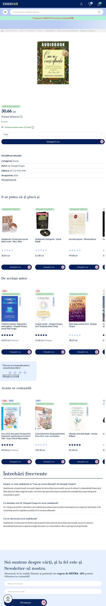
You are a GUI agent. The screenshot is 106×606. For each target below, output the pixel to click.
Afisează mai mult (8, 179)
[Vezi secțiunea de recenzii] (7, 250)
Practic (40, 31)
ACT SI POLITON (13, 170)
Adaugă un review (10, 376)
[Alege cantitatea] (53, 134)
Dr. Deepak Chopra (13, 166)
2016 (9, 175)
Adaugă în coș (20, 267)
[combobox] (56, 12)
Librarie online (11, 31)
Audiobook (31, 31)
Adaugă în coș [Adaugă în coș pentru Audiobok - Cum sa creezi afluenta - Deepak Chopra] (75, 141)
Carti (22, 31)
